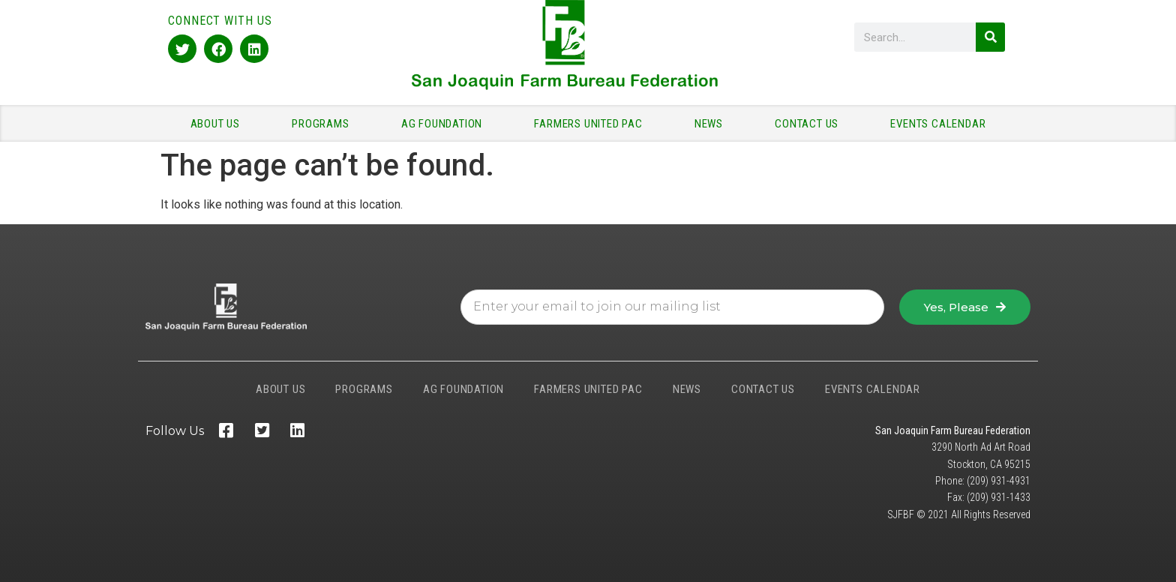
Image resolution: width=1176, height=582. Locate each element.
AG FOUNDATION (445, 123)
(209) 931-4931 (998, 481)
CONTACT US (810, 123)
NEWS (712, 123)
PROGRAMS (324, 123)
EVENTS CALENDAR (938, 123)
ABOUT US (219, 123)
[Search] (990, 37)
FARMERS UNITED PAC (592, 123)
